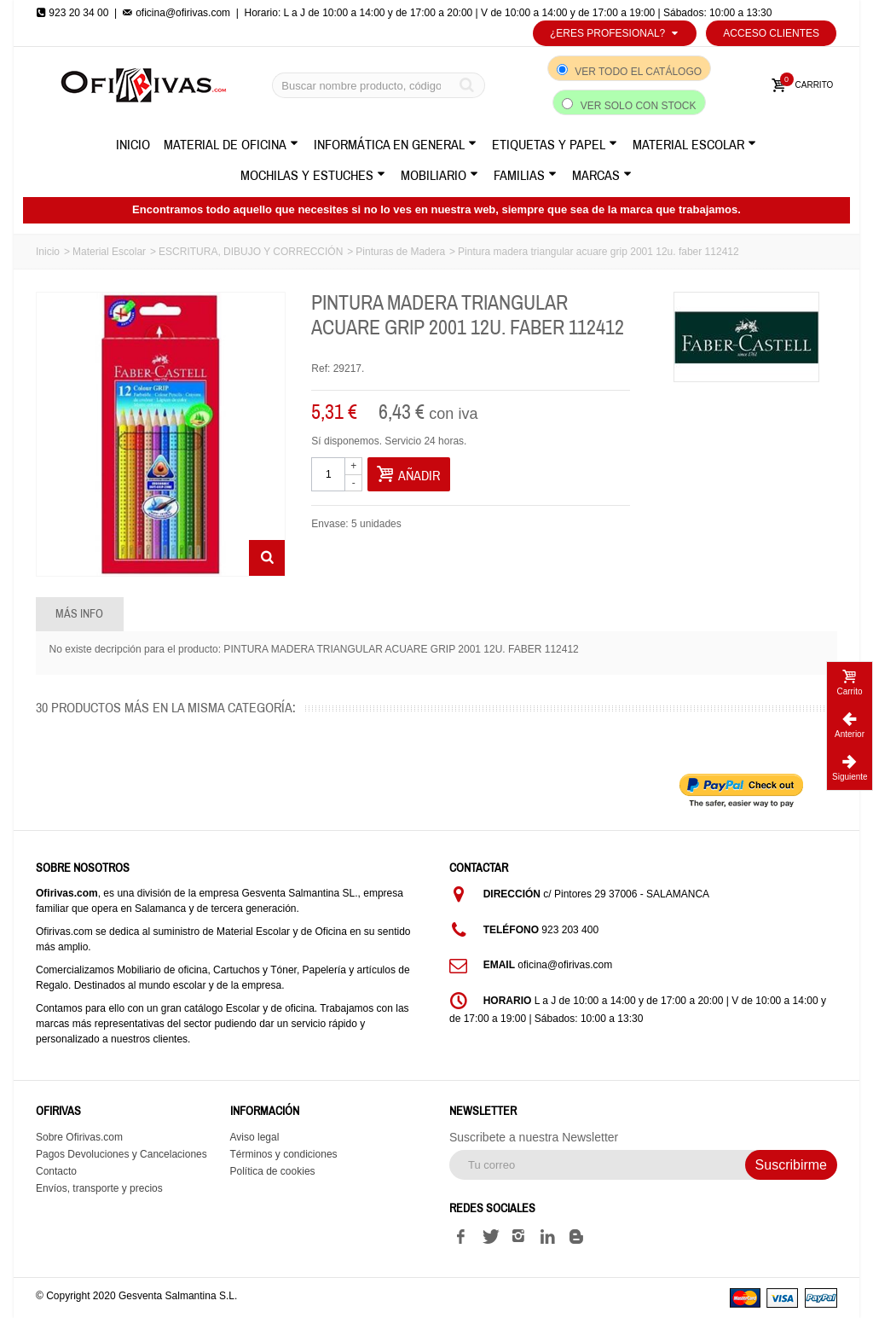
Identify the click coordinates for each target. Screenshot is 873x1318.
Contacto (56, 1171)
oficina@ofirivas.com (176, 13)
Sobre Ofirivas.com (79, 1137)
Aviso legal (255, 1137)
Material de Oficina (231, 145)
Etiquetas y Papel (554, 145)
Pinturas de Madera (400, 252)
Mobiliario (439, 175)
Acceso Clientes (771, 33)
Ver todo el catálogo (638, 72)
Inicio (133, 145)
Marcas (602, 175)
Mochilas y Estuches (312, 175)
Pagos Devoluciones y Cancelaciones (121, 1154)
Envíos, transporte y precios (99, 1188)
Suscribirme (791, 1165)
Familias (525, 175)
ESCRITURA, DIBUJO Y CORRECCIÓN (251, 252)
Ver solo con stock (639, 106)
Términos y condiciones (284, 1154)
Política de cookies (272, 1171)
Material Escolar (694, 145)
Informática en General (395, 145)
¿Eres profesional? (614, 33)
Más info (79, 614)
